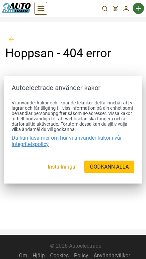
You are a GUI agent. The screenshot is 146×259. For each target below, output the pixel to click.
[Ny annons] (138, 8)
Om (23, 255)
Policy (81, 255)
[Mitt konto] (126, 9)
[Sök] (105, 9)
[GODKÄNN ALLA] (109, 167)
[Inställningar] (62, 167)
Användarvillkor (112, 255)
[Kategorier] (41, 8)
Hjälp (39, 255)
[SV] (115, 9)
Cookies (59, 255)
